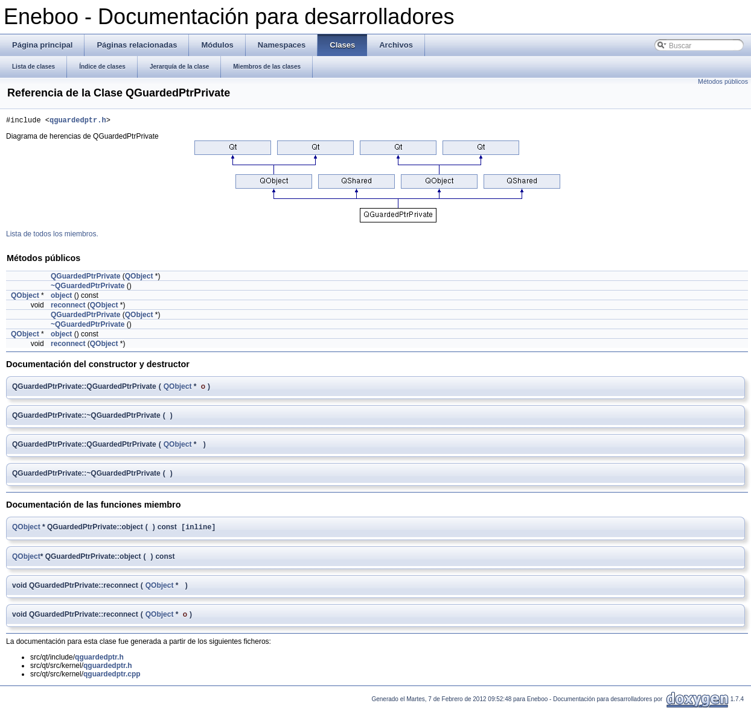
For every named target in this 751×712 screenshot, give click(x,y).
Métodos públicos (723, 81)
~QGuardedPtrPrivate (87, 287)
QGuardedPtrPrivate (85, 278)
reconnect (68, 307)
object (61, 297)
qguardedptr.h (78, 121)
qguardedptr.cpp (112, 677)
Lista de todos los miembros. (52, 236)
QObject (139, 278)
